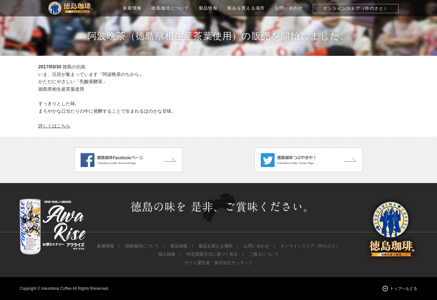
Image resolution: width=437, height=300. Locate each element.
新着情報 (132, 8)
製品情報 (208, 8)
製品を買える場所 (246, 8)
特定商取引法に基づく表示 (212, 254)
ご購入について (264, 254)
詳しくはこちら (54, 125)
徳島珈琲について (170, 8)
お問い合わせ (289, 8)
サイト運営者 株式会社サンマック (218, 263)
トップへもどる (403, 288)
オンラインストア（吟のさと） (356, 8)
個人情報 (166, 254)
